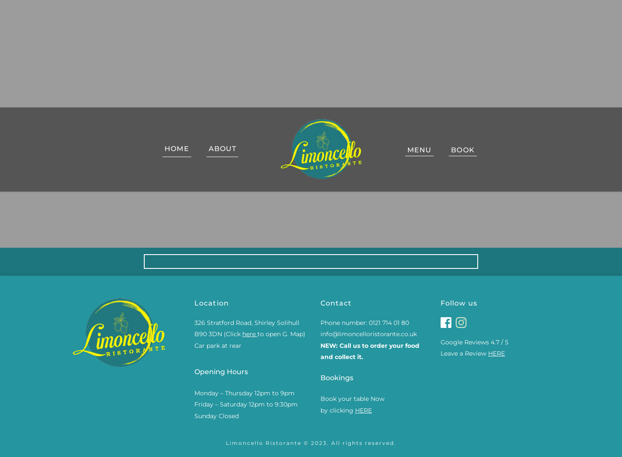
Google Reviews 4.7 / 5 (474, 342)
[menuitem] (176, 150)
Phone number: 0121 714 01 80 (365, 323)
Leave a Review (474, 353)
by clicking (347, 410)
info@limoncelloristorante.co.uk (370, 334)
